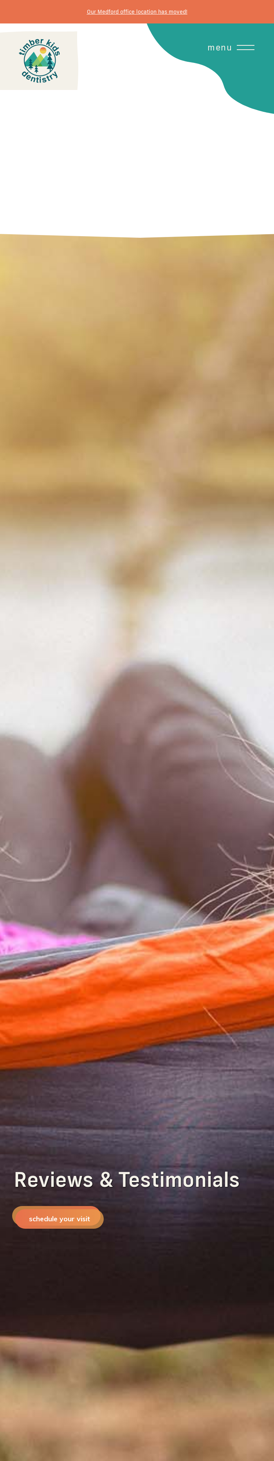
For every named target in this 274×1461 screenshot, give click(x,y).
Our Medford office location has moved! (137, 11)
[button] (137, 131)
